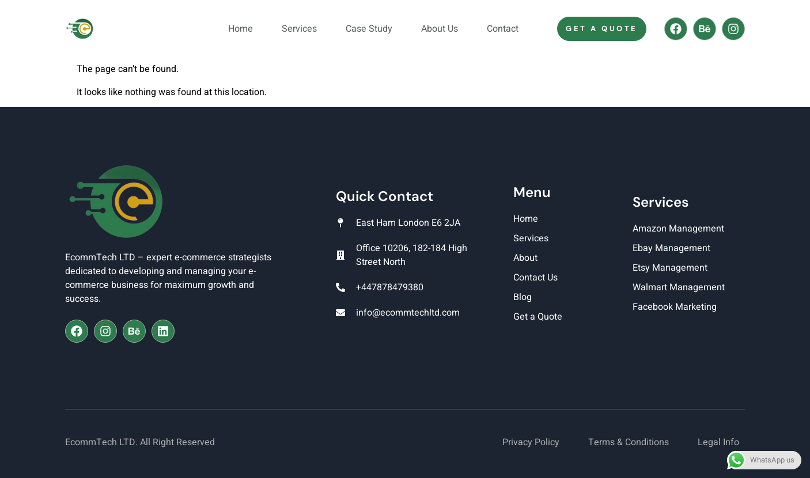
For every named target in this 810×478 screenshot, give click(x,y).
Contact (502, 29)
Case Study (369, 29)
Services (299, 29)
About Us (439, 29)
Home (240, 29)
